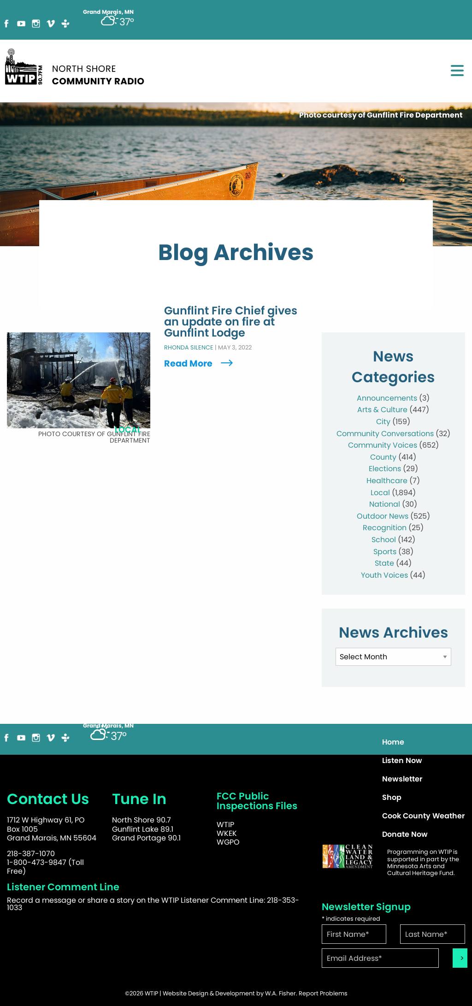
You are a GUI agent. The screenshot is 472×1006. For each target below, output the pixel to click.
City (383, 421)
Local (380, 492)
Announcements (387, 398)
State (384, 563)
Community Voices (382, 445)
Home (393, 742)
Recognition (385, 527)
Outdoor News (382, 516)
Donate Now (405, 834)
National (384, 504)
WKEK (227, 833)
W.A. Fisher (280, 993)
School (384, 539)
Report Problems (323, 993)
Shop (391, 797)
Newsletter (402, 779)
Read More (199, 363)
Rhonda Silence (188, 348)
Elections (385, 468)
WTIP (225, 824)
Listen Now (402, 760)
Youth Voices (384, 575)
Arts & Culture (382, 409)
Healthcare (386, 480)
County (383, 457)
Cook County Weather (423, 816)
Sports (384, 551)
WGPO (228, 842)
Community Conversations (385, 433)
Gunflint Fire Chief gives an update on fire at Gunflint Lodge (230, 322)
